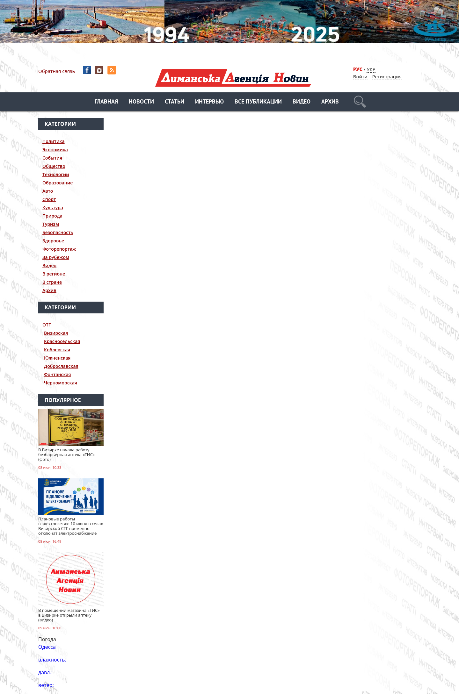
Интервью (209, 102)
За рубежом (55, 257)
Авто (47, 191)
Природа (52, 216)
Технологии (55, 174)
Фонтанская (57, 374)
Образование (57, 183)
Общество (53, 166)
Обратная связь (56, 71)
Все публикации (258, 102)
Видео (301, 102)
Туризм (50, 224)
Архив (330, 102)
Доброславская (61, 366)
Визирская (56, 333)
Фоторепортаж (59, 249)
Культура (52, 207)
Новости (141, 102)
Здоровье (53, 241)
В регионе (53, 274)
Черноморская (60, 383)
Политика (53, 141)
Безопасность (57, 232)
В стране (52, 282)
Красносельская (62, 341)
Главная (106, 102)
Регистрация (387, 76)
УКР (371, 69)
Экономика (55, 150)
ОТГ (46, 325)
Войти (360, 76)
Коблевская (57, 350)
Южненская (57, 358)
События (52, 158)
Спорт (49, 199)
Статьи (174, 102)
